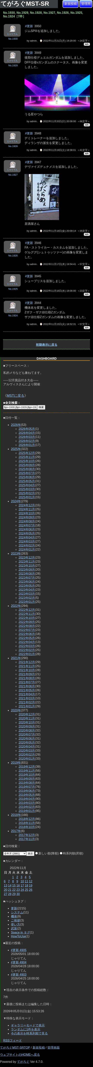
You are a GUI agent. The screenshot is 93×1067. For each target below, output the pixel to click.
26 (30, 889)
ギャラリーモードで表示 (28, 1025)
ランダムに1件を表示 (25, 1029)
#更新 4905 (18, 950)
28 (10, 894)
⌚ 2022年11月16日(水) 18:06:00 (58, 290)
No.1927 (12, 174)
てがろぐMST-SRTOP (15, 1047)
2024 (16, 501)
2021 (16, 658)
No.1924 (12, 315)
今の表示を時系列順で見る (29, 1033)
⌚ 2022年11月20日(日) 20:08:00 (58, 121)
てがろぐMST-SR (26, 3)
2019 (16, 762)
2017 (16, 831)
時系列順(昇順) (71, 853)
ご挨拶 (15, 920)
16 (18, 885)
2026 (16, 424)
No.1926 (12, 255)
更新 (14, 908)
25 (26, 889)
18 (26, 885)
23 (18, 889)
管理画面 (53, 1047)
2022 (16, 605)
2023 (16, 553)
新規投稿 (70, 3)
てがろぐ (23, 1061)
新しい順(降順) (47, 853)
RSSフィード (12, 1040)
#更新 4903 (18, 974)
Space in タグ (20, 932)
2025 (16, 449)
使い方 (15, 924)
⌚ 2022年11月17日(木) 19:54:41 (58, 264)
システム (17, 912)
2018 (16, 815)
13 (5, 885)
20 (5, 889)
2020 (16, 710)
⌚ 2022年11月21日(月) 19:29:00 (58, 40)
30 (18, 894)
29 (14, 894)
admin (33, 40)
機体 (14, 916)
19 (30, 885)
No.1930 (12, 38)
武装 (14, 928)
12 (30, 881)
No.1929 (12, 65)
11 (26, 881)
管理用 (86, 3)
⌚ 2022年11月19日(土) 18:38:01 (58, 150)
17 (22, 885)
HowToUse (18, 936)
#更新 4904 (18, 962)
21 (10, 889)
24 (22, 889)
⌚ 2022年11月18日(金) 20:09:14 (58, 230)
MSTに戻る (15, 396)
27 (5, 894)
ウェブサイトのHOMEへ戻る (20, 1054)
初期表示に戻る (46, 344)
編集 (87, 44)
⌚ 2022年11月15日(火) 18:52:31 (58, 324)
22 (14, 889)
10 (22, 881)
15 (14, 885)
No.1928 (12, 146)
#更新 (29, 26)
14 (10, 885)
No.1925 (12, 288)
